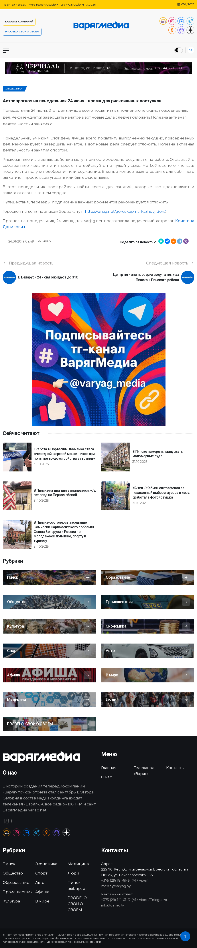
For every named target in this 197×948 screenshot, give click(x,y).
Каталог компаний (19, 21)
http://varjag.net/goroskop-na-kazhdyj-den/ (125, 211)
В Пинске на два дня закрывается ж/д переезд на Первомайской (65, 492)
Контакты (175, 767)
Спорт (41, 873)
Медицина (78, 864)
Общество (13, 88)
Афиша (42, 892)
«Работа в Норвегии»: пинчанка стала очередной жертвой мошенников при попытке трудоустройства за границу (64, 454)
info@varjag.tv (112, 905)
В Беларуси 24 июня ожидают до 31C (48, 277)
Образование (16, 882)
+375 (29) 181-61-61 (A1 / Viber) (125, 880)
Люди (73, 873)
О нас (106, 777)
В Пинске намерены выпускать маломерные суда (157, 453)
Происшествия (18, 892)
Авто (39, 882)
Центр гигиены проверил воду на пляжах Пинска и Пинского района (146, 277)
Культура (11, 901)
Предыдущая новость (28, 263)
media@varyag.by (116, 886)
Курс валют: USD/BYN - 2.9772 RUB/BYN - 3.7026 (63, 4)
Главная (108, 767)
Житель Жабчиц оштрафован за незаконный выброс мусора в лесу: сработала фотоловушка (161, 492)
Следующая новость (170, 263)
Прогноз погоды (14, 4)
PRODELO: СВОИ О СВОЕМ (22, 31)
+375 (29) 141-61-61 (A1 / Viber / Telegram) (134, 900)
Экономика (46, 864)
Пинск (9, 864)
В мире (42, 901)
